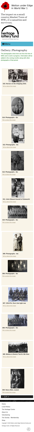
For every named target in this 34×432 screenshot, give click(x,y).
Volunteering (6, 415)
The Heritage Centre (8, 409)
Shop (3, 420)
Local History (6, 406)
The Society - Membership (10, 417)
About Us (5, 412)
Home (4, 404)
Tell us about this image (9, 86)
